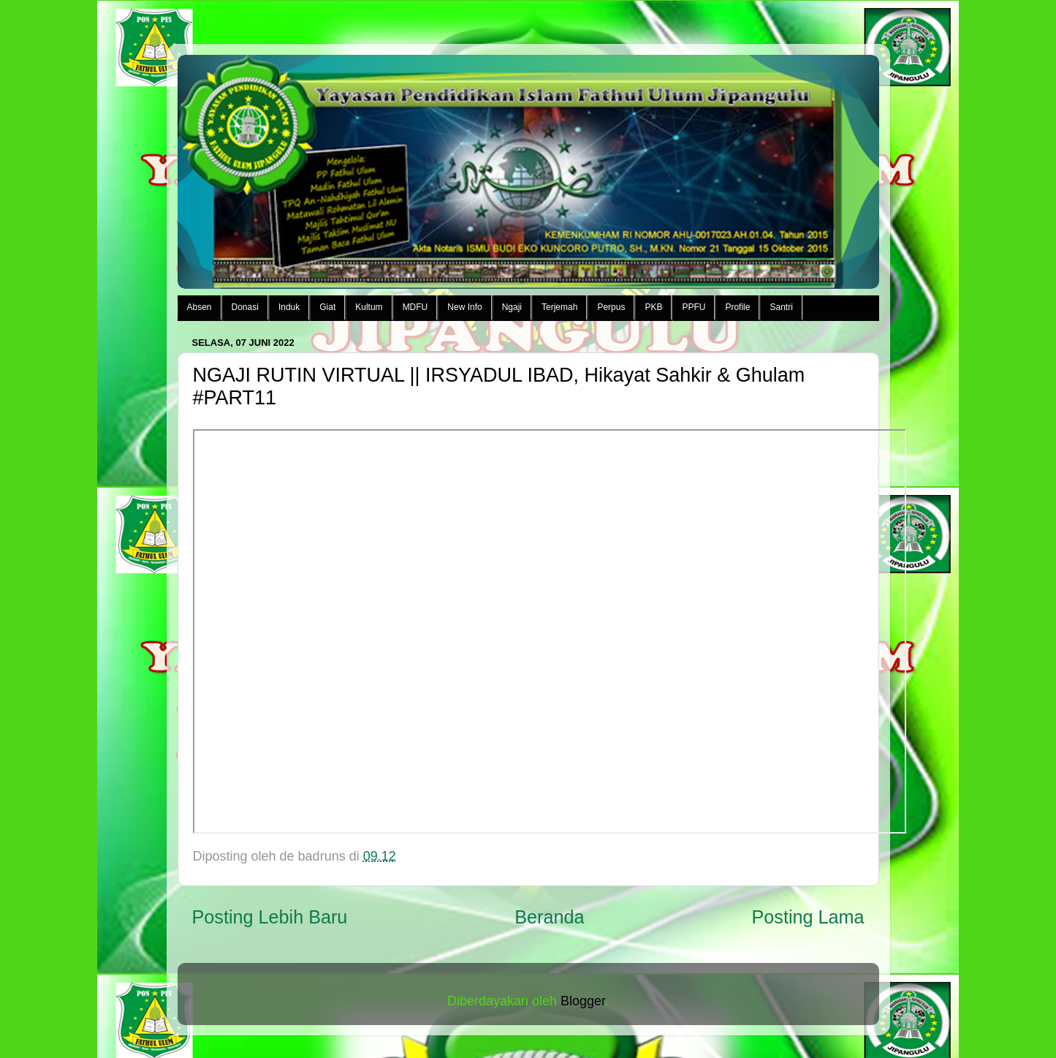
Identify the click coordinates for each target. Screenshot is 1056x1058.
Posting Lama (807, 917)
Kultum (368, 307)
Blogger (583, 1001)
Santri (781, 307)
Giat (327, 307)
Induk (289, 307)
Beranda (549, 917)
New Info (464, 307)
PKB (653, 307)
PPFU (693, 307)
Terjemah (559, 307)
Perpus (611, 307)
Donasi (245, 307)
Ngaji (512, 307)
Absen (199, 307)
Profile (737, 307)
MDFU (415, 307)
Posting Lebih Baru (270, 917)
